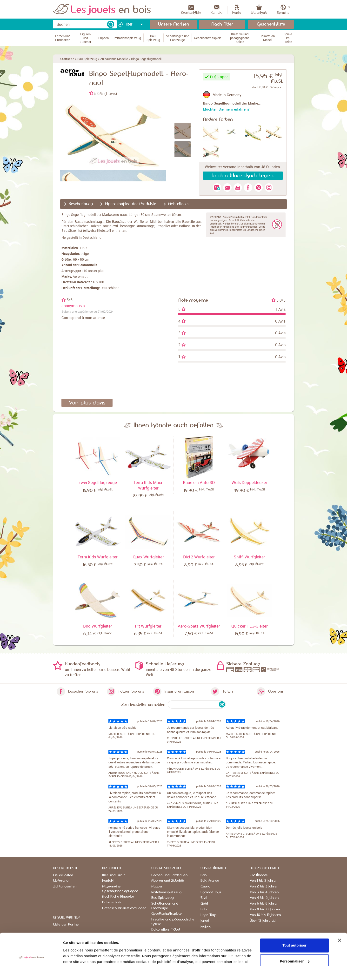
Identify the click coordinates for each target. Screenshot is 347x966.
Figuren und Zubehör (167, 880)
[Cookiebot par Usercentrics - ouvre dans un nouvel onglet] (31, 956)
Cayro (205, 886)
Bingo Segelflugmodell (146, 59)
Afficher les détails (79, 956)
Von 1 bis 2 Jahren (263, 880)
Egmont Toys (210, 892)
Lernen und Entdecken (169, 875)
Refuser (294, 947)
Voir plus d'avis (87, 402)
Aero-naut (80, 276)
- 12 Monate (259, 875)
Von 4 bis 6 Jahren (264, 898)
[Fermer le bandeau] (339, 910)
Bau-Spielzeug (87, 59)
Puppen (157, 886)
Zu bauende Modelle (114, 59)
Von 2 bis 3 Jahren (264, 886)
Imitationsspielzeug (166, 892)
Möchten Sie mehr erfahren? (226, 109)
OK (222, 704)
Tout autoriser (294, 915)
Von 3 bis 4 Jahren (264, 892)
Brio (203, 875)
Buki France (209, 880)
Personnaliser (294, 931)
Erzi (203, 898)
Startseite (67, 59)
